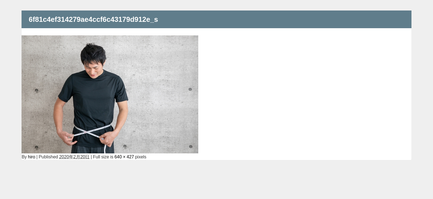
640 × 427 (124, 157)
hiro (31, 157)
